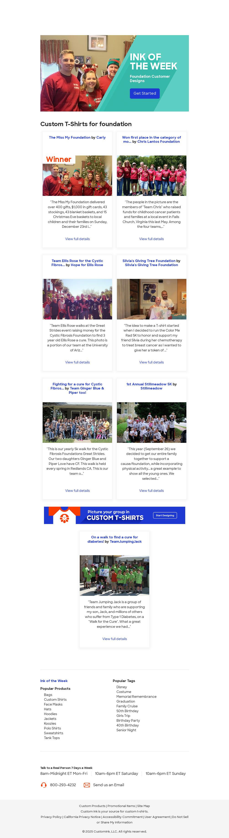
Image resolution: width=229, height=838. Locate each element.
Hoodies (50, 714)
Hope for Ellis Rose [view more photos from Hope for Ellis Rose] (87, 265)
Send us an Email (108, 785)
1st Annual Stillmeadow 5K (149, 384)
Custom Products (92, 806)
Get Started (145, 93)
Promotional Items (121, 806)
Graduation (125, 701)
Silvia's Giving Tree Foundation (149, 261)
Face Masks (53, 704)
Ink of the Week (54, 681)
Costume (123, 692)
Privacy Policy (51, 817)
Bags (48, 695)
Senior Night (126, 730)
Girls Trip (123, 716)
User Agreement (157, 817)
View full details (77, 239)
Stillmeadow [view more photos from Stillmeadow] (151, 388)
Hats (47, 709)
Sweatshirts (53, 733)
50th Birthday (127, 711)
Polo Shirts (52, 728)
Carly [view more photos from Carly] (101, 137)
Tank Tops (52, 738)
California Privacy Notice (82, 817)
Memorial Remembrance (136, 697)
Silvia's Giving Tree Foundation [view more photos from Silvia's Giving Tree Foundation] (151, 265)
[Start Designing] (114, 515)
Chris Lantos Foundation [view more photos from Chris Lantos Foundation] (158, 141)
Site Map (143, 806)
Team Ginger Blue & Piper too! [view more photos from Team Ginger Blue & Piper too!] (86, 390)
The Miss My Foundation (69, 137)
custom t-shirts (136, 811)
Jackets (50, 719)
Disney (121, 687)
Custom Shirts (55, 700)
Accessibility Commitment (123, 817)
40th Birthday (127, 725)
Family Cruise (127, 706)
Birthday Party (128, 721)
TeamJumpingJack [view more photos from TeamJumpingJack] (126, 541)
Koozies (50, 723)
